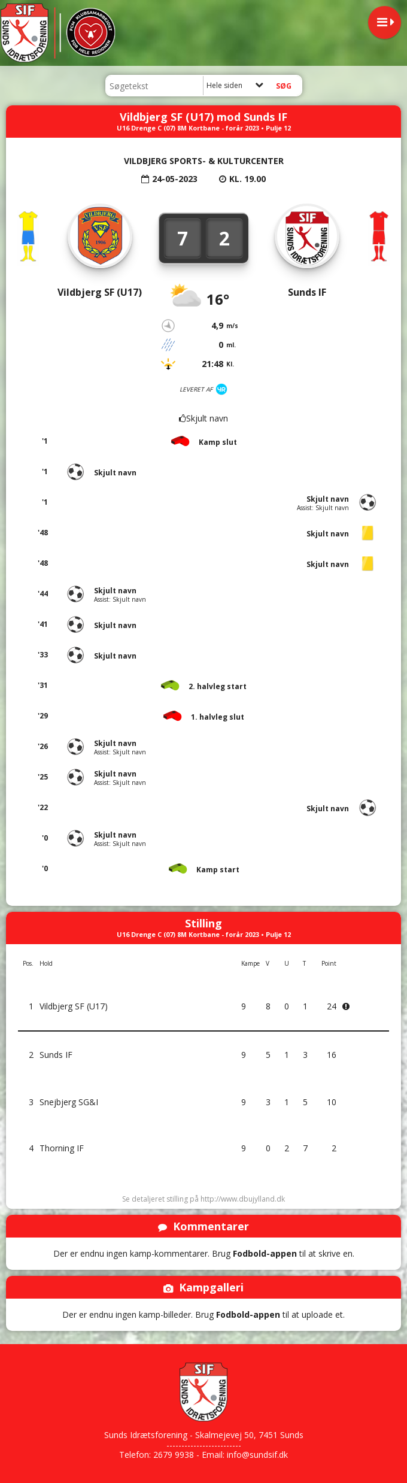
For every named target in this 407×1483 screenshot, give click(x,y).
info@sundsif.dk (257, 1454)
